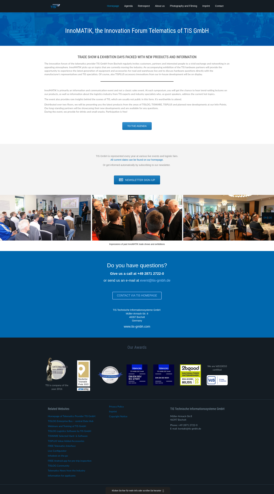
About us (160, 6)
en (265, 217)
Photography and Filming (183, 6)
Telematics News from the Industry (66, 470)
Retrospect (144, 6)
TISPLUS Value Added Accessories (66, 440)
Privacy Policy (116, 406)
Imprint (206, 6)
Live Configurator (57, 450)
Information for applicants (61, 475)
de (270, 217)
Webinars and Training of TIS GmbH (67, 426)
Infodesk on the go (58, 455)
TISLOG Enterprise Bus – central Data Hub (70, 421)
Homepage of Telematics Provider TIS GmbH (71, 416)
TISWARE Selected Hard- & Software (68, 435)
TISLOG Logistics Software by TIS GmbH (69, 430)
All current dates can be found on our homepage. (137, 159)
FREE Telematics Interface (62, 445)
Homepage (113, 6)
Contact (219, 6)
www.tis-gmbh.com (137, 326)
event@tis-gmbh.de (155, 280)
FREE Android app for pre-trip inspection (70, 460)
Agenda (128, 6)
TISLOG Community (58, 465)
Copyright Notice (118, 416)
